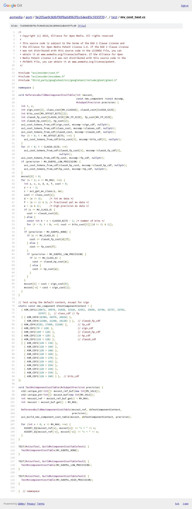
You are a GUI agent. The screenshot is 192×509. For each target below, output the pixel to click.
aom (29, 17)
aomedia (16, 17)
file (82, 25)
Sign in (184, 5)
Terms (41, 503)
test (114, 17)
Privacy (31, 503)
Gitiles (21, 503)
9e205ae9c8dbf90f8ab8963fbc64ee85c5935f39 (70, 17)
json (185, 503)
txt (177, 503)
